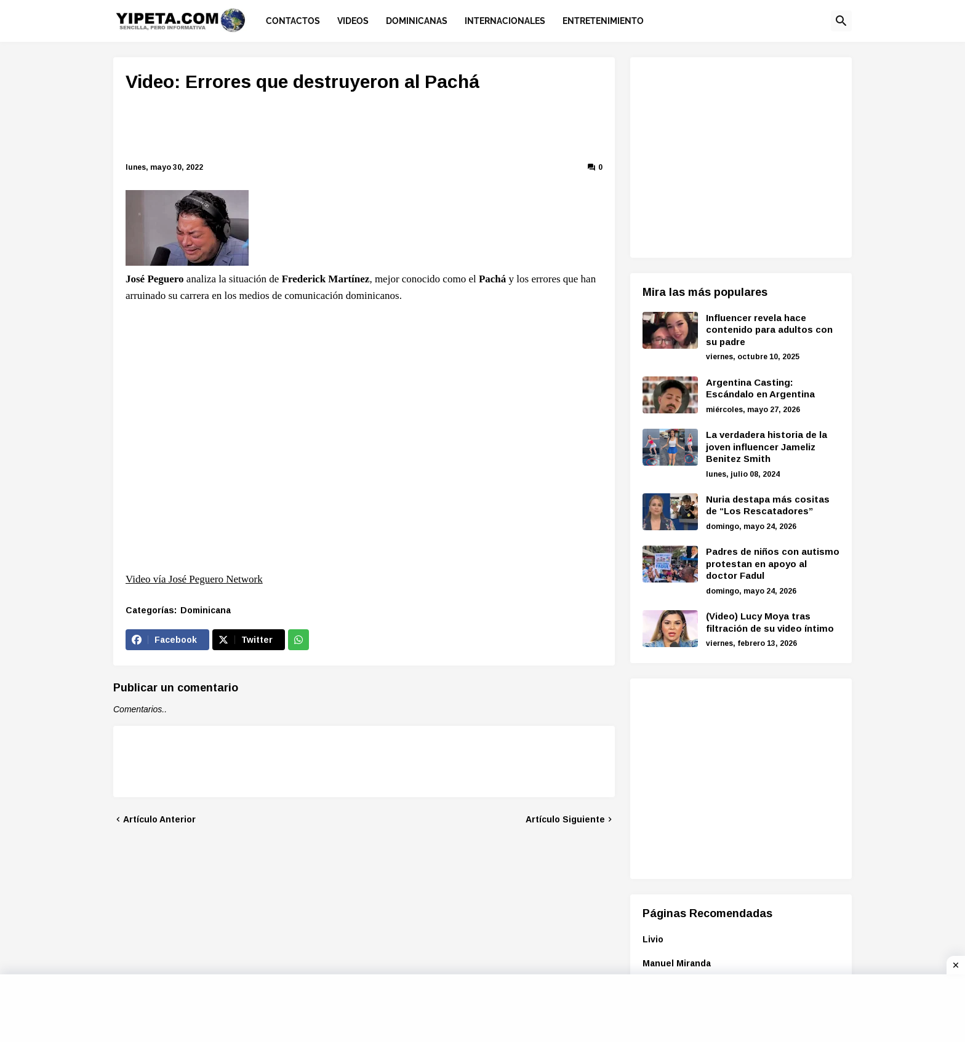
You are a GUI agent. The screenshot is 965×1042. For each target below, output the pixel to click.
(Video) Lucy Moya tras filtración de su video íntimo (770, 622)
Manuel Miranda (677, 963)
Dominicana (205, 610)
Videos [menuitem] (353, 21)
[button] (841, 20)
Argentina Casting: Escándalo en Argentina (760, 388)
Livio (653, 939)
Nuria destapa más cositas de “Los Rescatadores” (768, 505)
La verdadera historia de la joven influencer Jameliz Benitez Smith (766, 446)
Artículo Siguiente (565, 819)
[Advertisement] (364, 129)
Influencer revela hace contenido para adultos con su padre (769, 329)
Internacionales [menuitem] (505, 21)
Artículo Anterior (159, 819)
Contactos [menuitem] (293, 21)
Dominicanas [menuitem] (416, 21)
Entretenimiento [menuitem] (603, 21)
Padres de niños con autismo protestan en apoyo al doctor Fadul (772, 563)
